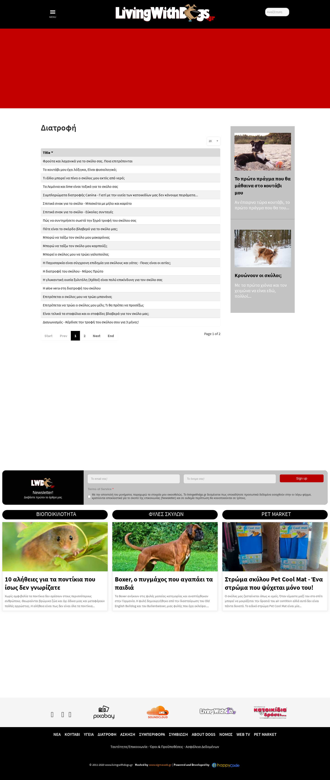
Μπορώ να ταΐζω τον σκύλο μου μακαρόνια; (76, 237)
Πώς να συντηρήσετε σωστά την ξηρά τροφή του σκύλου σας (89, 220)
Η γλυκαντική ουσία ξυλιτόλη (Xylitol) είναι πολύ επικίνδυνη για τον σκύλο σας (102, 279)
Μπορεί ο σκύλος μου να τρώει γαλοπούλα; (76, 254)
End (111, 335)
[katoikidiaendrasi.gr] (270, 711)
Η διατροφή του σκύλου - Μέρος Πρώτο (73, 271)
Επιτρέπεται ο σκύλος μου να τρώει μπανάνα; (78, 296)
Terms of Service (100, 489)
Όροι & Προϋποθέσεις (166, 746)
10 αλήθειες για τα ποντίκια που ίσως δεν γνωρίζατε (50, 583)
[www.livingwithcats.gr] (217, 710)
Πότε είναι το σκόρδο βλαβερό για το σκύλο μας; (80, 228)
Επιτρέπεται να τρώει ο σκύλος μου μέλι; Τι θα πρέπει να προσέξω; (93, 305)
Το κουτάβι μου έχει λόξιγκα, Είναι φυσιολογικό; (80, 169)
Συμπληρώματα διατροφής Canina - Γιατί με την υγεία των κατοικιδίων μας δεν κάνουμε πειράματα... (120, 195)
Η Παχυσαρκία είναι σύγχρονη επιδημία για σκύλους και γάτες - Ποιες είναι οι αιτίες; (107, 262)
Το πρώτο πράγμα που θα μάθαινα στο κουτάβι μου (263, 185)
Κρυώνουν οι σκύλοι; (258, 275)
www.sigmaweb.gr (160, 765)
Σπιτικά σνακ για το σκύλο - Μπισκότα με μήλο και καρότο (87, 203)
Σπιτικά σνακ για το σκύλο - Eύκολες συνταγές (78, 212)
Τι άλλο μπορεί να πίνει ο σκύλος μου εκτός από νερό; (84, 178)
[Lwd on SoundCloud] (157, 711)
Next (96, 335)
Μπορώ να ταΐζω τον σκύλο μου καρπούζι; (75, 245)
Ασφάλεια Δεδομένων (202, 746)
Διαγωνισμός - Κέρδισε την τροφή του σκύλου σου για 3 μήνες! (91, 322)
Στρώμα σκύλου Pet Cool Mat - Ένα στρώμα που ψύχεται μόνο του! (274, 583)
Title (48, 152)
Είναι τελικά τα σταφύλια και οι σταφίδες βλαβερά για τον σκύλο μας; (96, 313)
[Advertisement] (165, 68)
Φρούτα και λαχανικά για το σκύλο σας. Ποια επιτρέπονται (87, 161)
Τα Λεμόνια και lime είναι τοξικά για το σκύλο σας (80, 186)
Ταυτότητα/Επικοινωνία (128, 746)
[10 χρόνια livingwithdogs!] (165, 12)
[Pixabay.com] (104, 711)
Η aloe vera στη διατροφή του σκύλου (72, 288)
